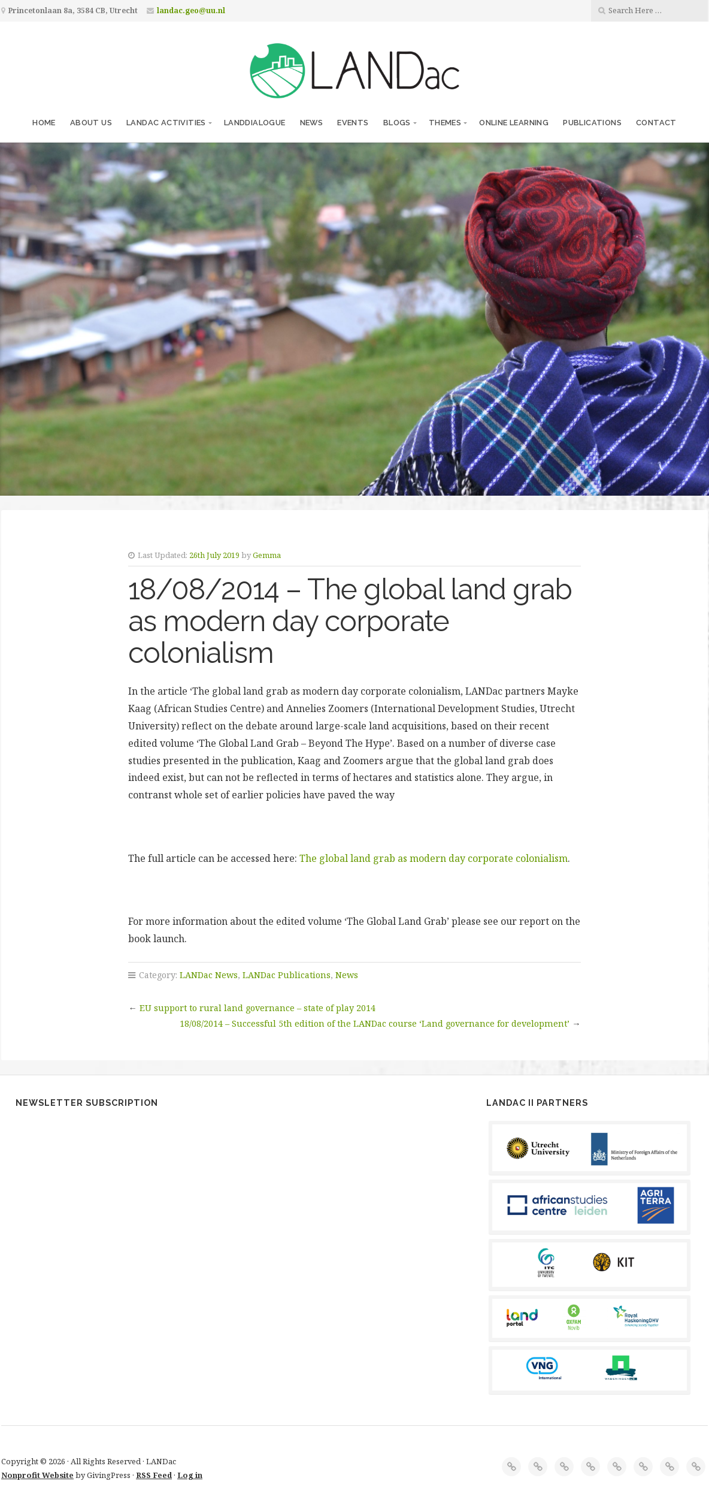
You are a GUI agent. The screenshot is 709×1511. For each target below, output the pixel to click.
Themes (445, 122)
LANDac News (209, 975)
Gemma (267, 555)
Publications (592, 122)
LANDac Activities (166, 122)
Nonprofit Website (37, 1475)
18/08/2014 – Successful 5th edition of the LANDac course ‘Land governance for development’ (374, 1023)
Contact (656, 122)
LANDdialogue (255, 122)
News (311, 122)
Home (44, 122)
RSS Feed (154, 1475)
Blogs (397, 122)
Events (352, 122)
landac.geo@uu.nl (191, 10)
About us (91, 122)
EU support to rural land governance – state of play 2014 (257, 1008)
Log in (189, 1475)
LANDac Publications (287, 975)
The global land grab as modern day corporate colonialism (433, 858)
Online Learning (514, 122)
